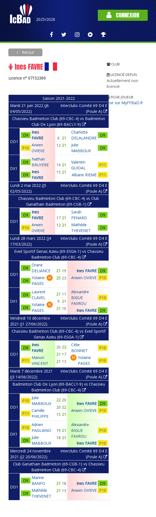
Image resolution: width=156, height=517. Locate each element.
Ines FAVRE (86, 270)
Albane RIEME (84, 174)
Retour (27, 52)
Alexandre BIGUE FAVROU (80, 297)
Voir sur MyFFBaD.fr (125, 102)
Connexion (122, 15)
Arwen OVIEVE (84, 277)
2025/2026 (45, 19)
